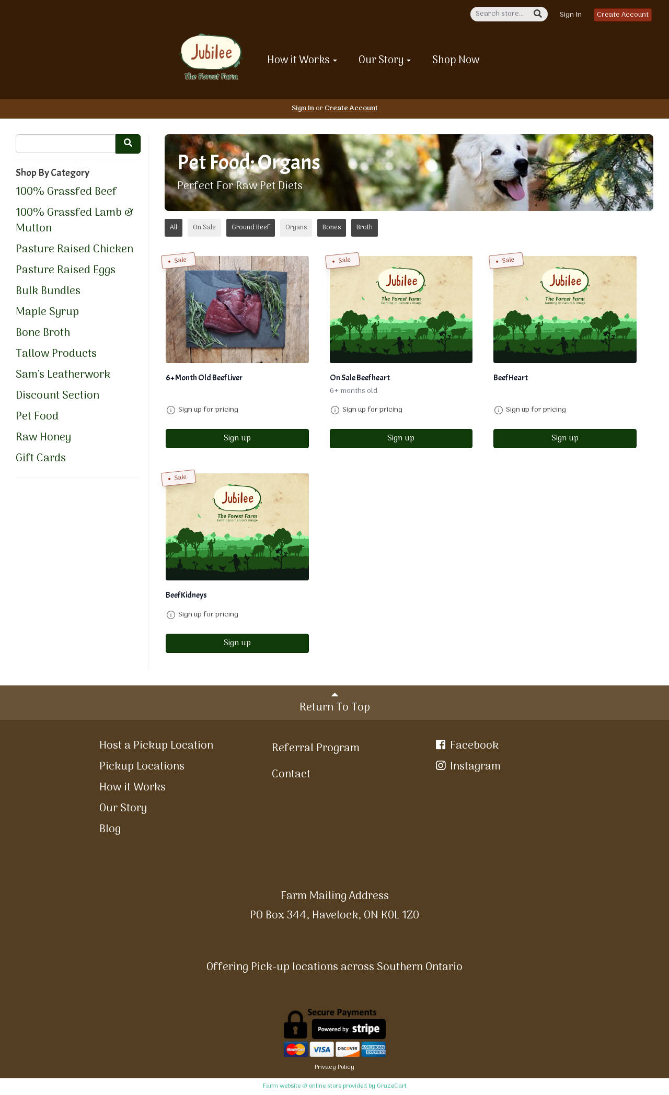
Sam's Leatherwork (63, 375)
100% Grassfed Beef (66, 192)
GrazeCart (392, 1086)
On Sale (204, 227)
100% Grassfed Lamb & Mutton (75, 221)
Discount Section (57, 396)
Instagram (467, 767)
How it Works (302, 60)
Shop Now (456, 60)
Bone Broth (43, 333)
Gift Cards (41, 459)
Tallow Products (56, 354)
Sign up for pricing (208, 410)
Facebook (466, 746)
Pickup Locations (141, 767)
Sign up (237, 438)
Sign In (571, 15)
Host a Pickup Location (156, 746)
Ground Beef (251, 227)
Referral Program (316, 748)
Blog (110, 829)
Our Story (385, 60)
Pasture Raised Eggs (66, 270)
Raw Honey (43, 438)
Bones (331, 227)
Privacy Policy (334, 1067)
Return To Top (334, 703)
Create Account (623, 15)
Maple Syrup (47, 312)
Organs (296, 227)
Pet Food (37, 417)
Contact (291, 774)
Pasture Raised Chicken (74, 250)
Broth (364, 227)
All (173, 227)
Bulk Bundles (48, 291)
